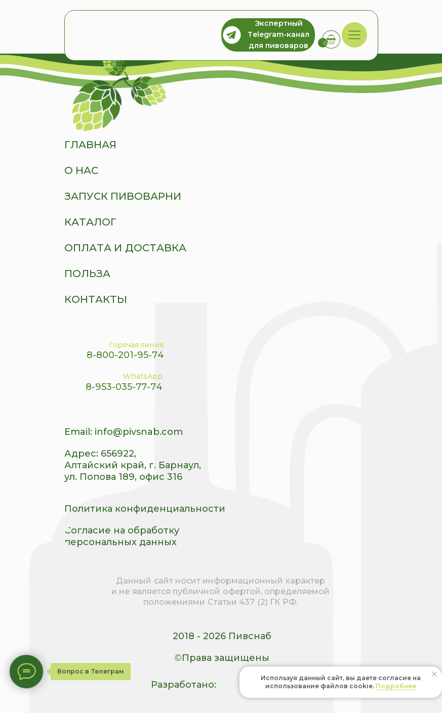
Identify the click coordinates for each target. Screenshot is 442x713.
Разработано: (183, 684)
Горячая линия (136, 344)
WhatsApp (143, 376)
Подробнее (396, 686)
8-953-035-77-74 (124, 386)
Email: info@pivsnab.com (123, 431)
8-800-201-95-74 (125, 355)
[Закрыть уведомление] (434, 674)
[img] (354, 35)
